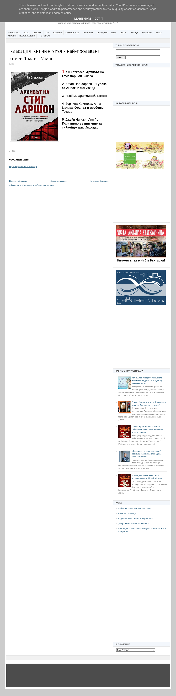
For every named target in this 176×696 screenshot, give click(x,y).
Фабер (159, 33)
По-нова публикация (18, 181)
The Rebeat (44, 36)
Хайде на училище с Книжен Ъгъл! (134, 508)
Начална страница (127, 513)
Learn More (82, 18)
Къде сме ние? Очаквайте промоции (135, 518)
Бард (26, 33)
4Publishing (14, 33)
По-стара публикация (99, 181)
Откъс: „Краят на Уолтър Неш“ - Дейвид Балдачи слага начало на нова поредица (147, 429)
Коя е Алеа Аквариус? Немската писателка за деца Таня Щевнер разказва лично (147, 381)
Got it (99, 18)
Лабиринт (88, 33)
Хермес (12, 36)
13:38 (13, 151)
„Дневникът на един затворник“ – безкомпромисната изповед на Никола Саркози (147, 454)
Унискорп (147, 33)
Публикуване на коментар (23, 166)
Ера (47, 33)
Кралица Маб (72, 33)
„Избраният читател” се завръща (133, 523)
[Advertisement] (141, 197)
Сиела (123, 33)
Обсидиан (102, 33)
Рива (113, 33)
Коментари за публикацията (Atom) (38, 185)
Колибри (57, 33)
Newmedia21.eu (27, 36)
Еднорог (37, 33)
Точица (134, 33)
